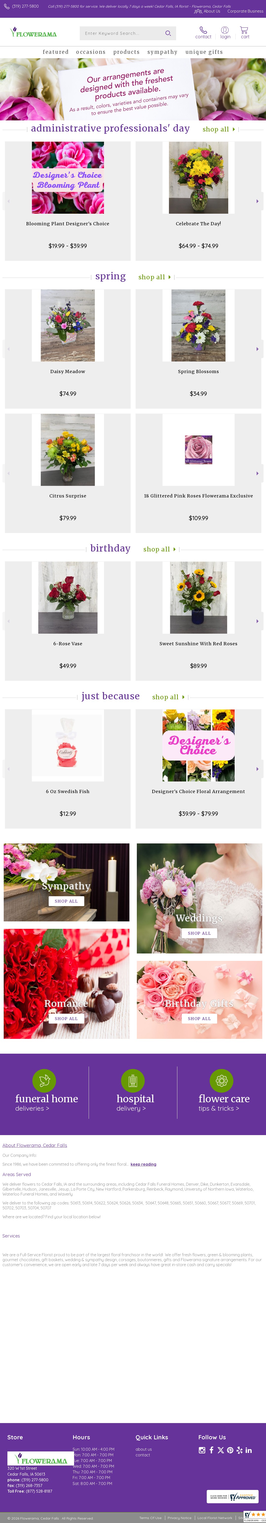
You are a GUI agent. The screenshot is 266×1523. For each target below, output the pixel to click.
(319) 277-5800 (25, 6)
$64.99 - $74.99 (198, 245)
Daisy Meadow (67, 371)
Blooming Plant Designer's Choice (67, 224)
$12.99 (68, 813)
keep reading (143, 1164)
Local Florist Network (215, 1518)
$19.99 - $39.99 (68, 245)
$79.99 (68, 518)
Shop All (216, 129)
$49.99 (68, 665)
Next (258, 201)
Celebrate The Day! (198, 224)
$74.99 (68, 393)
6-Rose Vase (67, 644)
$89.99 (198, 665)
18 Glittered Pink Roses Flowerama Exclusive (198, 496)
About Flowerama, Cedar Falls (34, 1145)
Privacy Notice (179, 1518)
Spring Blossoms (198, 371)
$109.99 (198, 518)
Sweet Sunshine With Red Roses (199, 644)
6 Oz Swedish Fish (68, 791)
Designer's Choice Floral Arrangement (198, 791)
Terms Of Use (150, 1518)
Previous (7, 201)
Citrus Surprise (67, 496)
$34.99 (198, 393)
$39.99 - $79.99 (198, 813)
